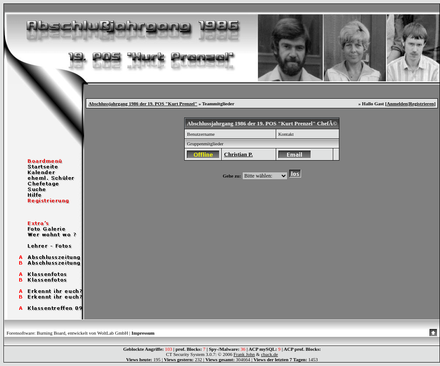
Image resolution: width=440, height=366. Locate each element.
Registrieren (421, 103)
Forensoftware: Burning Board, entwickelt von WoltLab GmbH (67, 333)
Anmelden (397, 103)
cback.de (269, 354)
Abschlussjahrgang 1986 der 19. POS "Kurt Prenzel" (142, 103)
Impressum (143, 333)
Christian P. (238, 154)
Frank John (244, 354)
